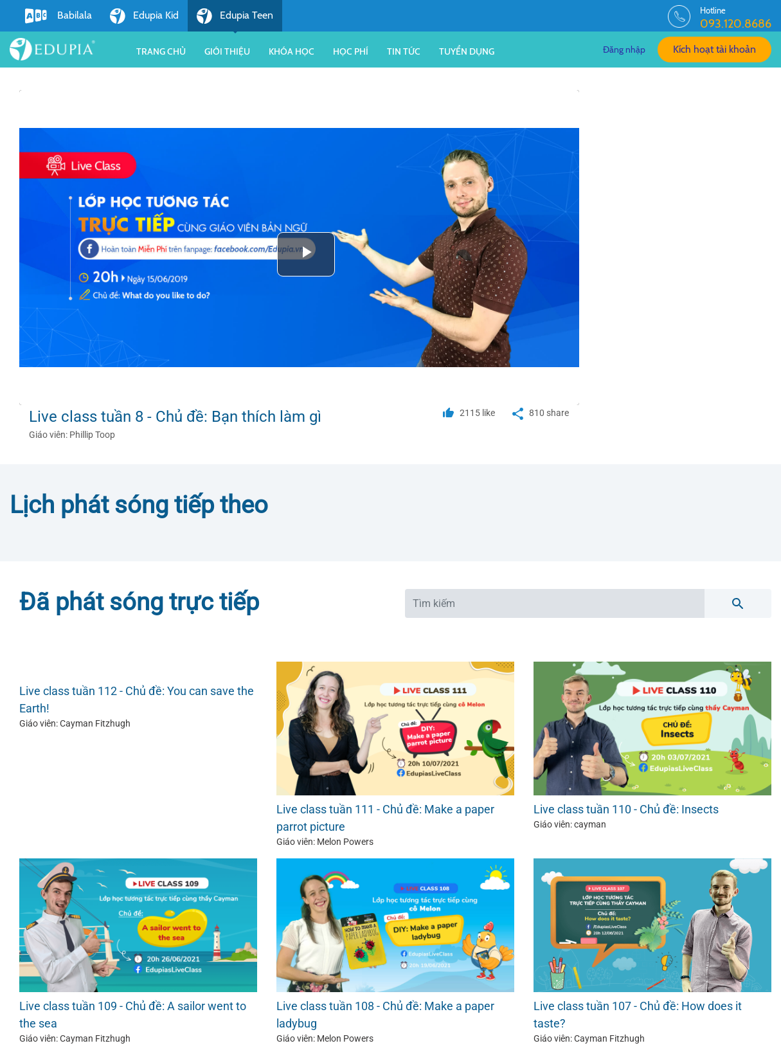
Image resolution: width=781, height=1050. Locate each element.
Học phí (350, 51)
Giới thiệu (227, 51)
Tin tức (403, 51)
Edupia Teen (235, 20)
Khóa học (291, 51)
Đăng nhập (624, 49)
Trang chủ (161, 51)
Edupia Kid (144, 16)
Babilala (58, 16)
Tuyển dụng (466, 51)
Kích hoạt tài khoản (714, 49)
